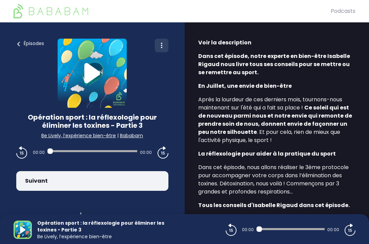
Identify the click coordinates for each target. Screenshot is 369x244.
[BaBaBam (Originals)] (172, 11)
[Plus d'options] (161, 45)
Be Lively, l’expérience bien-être (78, 135)
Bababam (131, 135)
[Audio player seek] (92, 151)
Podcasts (343, 11)
